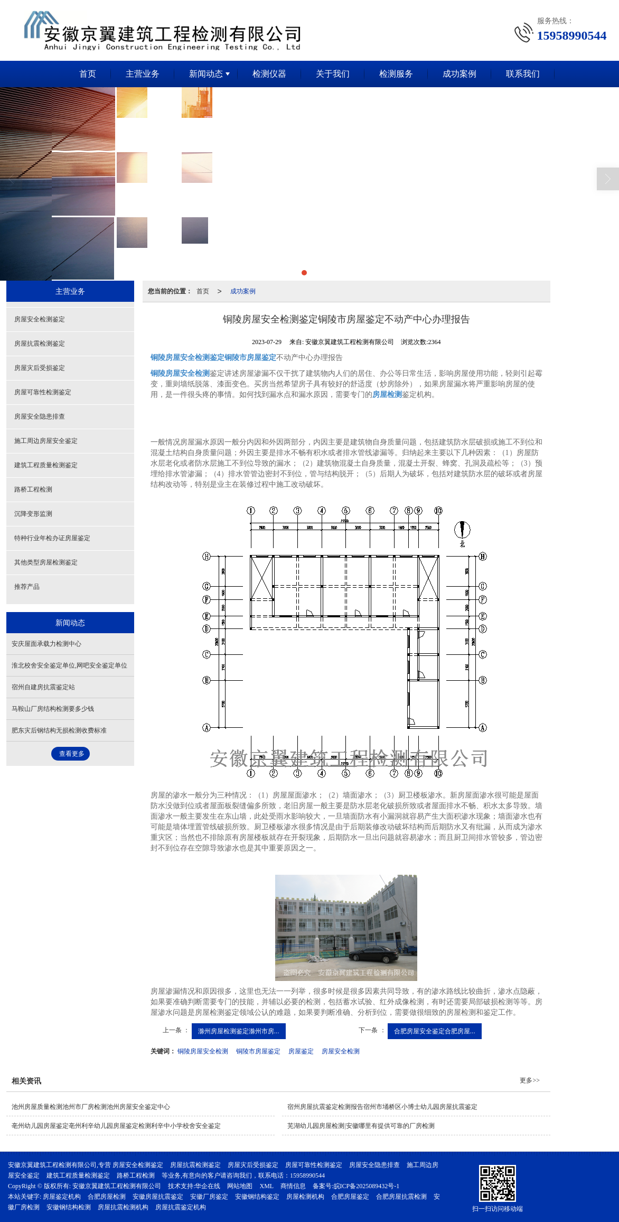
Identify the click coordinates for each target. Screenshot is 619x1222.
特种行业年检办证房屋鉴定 (52, 537)
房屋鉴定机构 (62, 1196)
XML (266, 1185)
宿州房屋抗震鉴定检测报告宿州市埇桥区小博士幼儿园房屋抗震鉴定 (382, 1106)
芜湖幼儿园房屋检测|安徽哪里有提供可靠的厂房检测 (360, 1125)
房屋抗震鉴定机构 (180, 1206)
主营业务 (143, 73)
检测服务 (396, 73)
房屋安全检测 (341, 1050)
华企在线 (207, 1185)
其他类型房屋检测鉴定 (46, 562)
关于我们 (333, 73)
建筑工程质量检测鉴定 (46, 464)
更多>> (530, 1080)
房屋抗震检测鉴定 (39, 343)
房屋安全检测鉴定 (39, 318)
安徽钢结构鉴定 (257, 1196)
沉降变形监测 (33, 513)
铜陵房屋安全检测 (202, 1050)
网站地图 (239, 1185)
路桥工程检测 (33, 489)
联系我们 (523, 73)
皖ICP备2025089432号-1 (367, 1185)
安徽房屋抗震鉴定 (158, 1196)
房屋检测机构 (305, 1196)
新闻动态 (206, 73)
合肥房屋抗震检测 (401, 1196)
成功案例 (459, 73)
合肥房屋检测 (107, 1196)
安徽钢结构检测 (68, 1206)
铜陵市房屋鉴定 (258, 1050)
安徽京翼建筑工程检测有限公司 (116, 1185)
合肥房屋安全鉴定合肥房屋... (434, 1030)
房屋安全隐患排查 (39, 416)
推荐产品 (27, 586)
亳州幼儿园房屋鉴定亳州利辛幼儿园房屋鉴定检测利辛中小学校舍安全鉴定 (116, 1125)
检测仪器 (269, 73)
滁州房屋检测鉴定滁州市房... (238, 1030)
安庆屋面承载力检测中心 (46, 643)
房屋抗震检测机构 (123, 1206)
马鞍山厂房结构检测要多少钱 (53, 708)
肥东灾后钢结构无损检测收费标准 (59, 730)
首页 (87, 73)
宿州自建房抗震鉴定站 (43, 686)
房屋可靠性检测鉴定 (42, 391)
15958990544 (307, 1175)
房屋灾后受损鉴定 (39, 367)
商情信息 (293, 1185)
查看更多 (72, 753)
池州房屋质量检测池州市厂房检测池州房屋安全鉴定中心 (91, 1106)
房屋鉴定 (301, 1050)
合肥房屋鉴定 (350, 1196)
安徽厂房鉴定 (209, 1196)
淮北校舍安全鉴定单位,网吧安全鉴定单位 (69, 665)
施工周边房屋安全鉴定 (46, 440)
